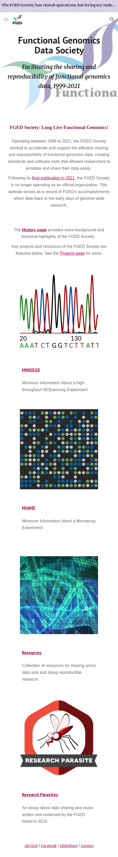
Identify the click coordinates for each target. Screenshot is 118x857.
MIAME (28, 508)
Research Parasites (40, 794)
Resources (31, 652)
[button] (6, 19)
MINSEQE (31, 370)
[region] (59, 6)
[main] (59, 45)
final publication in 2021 (53, 178)
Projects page (72, 253)
